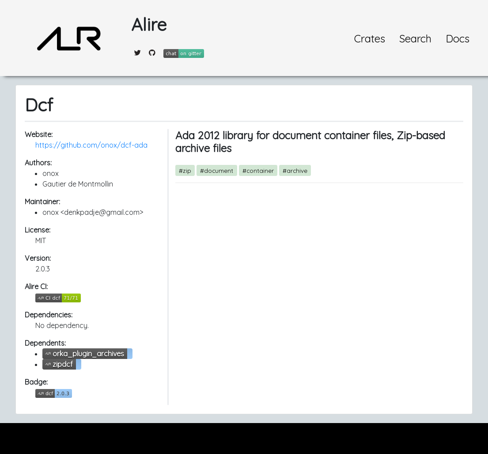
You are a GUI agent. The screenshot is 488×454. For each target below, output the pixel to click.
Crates (369, 38)
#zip (185, 170)
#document (216, 170)
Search (415, 38)
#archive (295, 170)
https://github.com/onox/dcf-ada (91, 145)
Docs (457, 38)
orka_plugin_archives (88, 353)
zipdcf (63, 364)
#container (258, 170)
